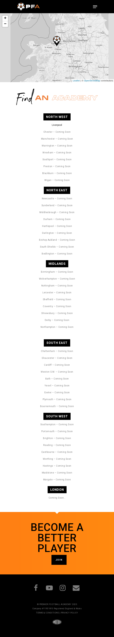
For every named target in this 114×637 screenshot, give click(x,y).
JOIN (59, 559)
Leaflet (76, 80)
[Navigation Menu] (95, 7)
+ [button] (5, 18)
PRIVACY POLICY (69, 613)
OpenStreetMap (92, 80)
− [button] (5, 24)
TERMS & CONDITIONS (47, 613)
